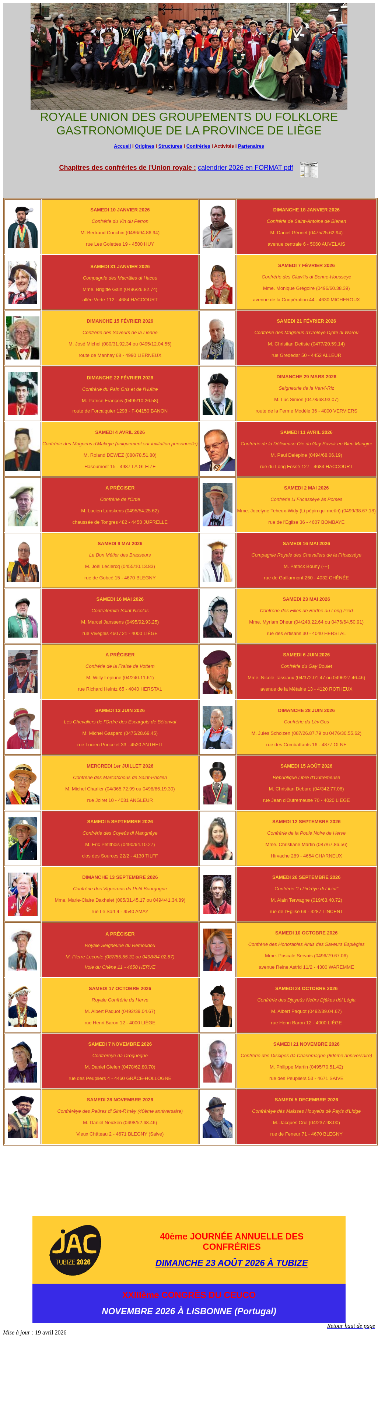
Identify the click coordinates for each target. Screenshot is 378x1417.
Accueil (122, 146)
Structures (170, 146)
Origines (144, 146)
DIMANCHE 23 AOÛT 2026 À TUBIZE (231, 1263)
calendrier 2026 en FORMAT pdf (245, 167)
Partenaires (251, 146)
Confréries (198, 146)
